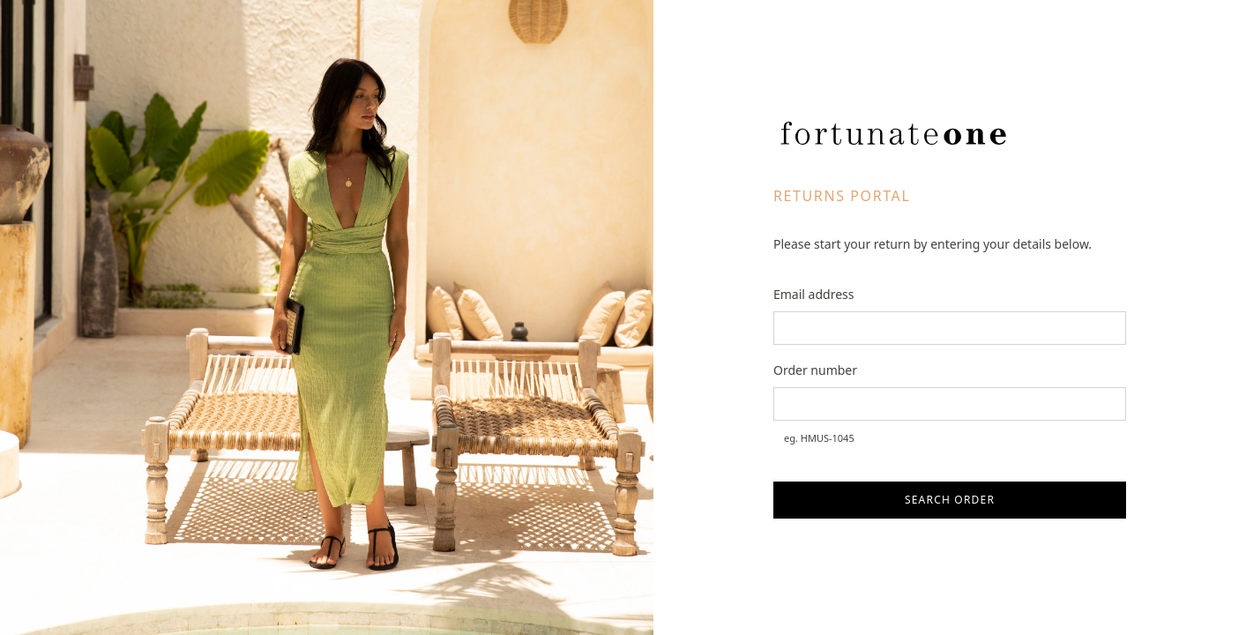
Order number (815, 370)
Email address (813, 294)
